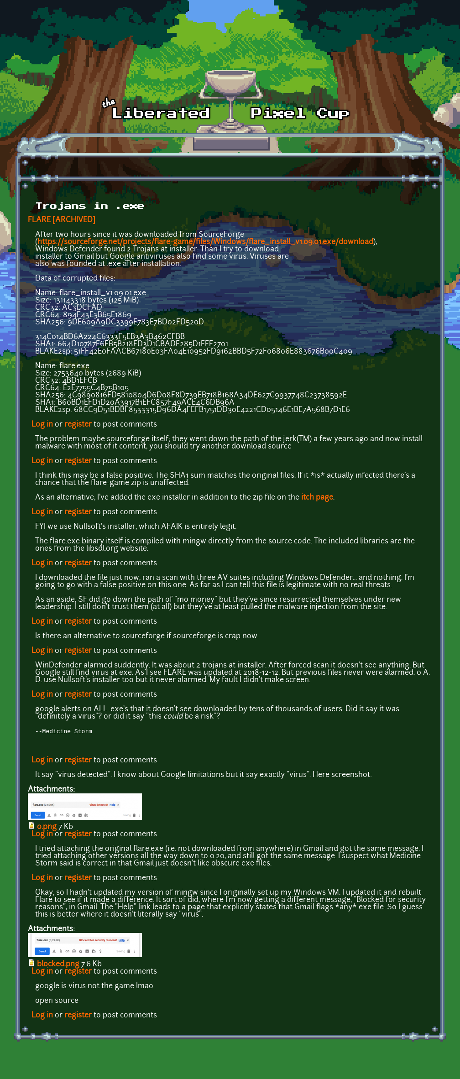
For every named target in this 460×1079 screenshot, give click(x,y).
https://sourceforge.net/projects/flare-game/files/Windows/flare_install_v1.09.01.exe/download (205, 242)
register (78, 424)
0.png (47, 828)
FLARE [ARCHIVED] (61, 220)
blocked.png (58, 965)
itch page (317, 497)
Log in (42, 424)
